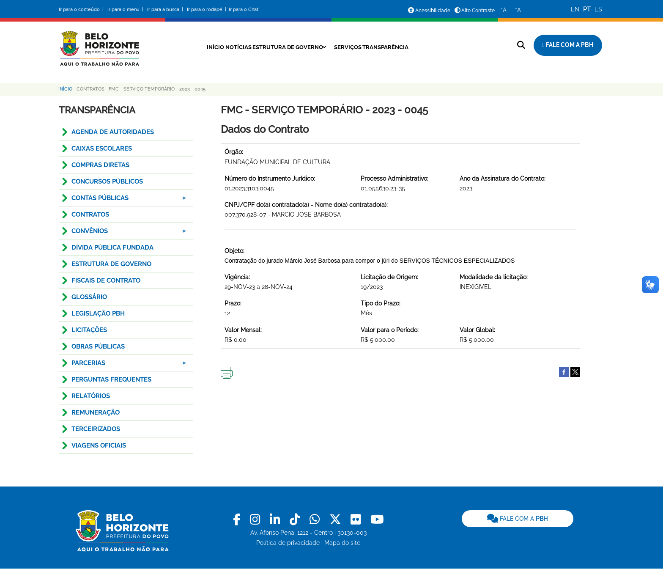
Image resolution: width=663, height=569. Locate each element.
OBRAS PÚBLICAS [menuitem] (98, 346)
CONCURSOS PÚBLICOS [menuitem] (107, 181)
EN (575, 9)
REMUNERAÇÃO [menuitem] (95, 412)
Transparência (398, 47)
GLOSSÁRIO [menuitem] (89, 297)
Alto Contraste (478, 11)
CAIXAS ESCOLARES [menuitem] (101, 148)
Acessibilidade (432, 11)
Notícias (227, 47)
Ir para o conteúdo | (82, 9)
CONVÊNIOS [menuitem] (123, 233)
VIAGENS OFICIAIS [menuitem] (98, 445)
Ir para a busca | (166, 9)
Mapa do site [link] (342, 542)
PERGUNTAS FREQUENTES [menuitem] (111, 379)
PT (587, 9)
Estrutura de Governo (284, 47)
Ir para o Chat (243, 9)
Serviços (352, 47)
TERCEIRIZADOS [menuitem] (95, 429)
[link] (238, 520)
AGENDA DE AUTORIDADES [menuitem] (112, 132)
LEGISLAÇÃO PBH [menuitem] (98, 313)
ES (598, 9)
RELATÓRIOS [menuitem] (90, 396)
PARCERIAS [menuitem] (123, 365)
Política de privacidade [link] (288, 542)
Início (197, 47)
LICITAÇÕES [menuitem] (89, 330)
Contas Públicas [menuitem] (123, 200)
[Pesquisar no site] (521, 45)
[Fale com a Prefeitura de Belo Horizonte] (568, 45)
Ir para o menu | (126, 9)
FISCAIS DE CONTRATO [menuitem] (105, 280)
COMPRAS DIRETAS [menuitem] (100, 165)
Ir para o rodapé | (207, 9)
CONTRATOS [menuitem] (90, 214)
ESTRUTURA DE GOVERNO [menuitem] (111, 264)
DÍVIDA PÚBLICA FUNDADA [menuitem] (112, 247)
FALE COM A (517, 518)
